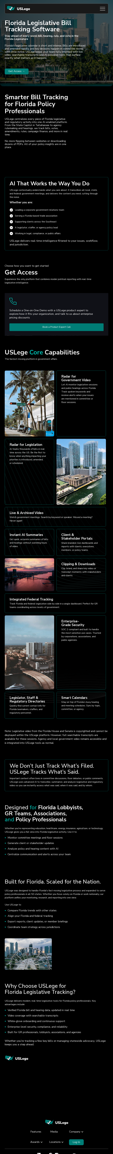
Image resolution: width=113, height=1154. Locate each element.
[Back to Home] (56, 1122)
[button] (74, 1132)
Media (54, 1132)
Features (35, 1132)
